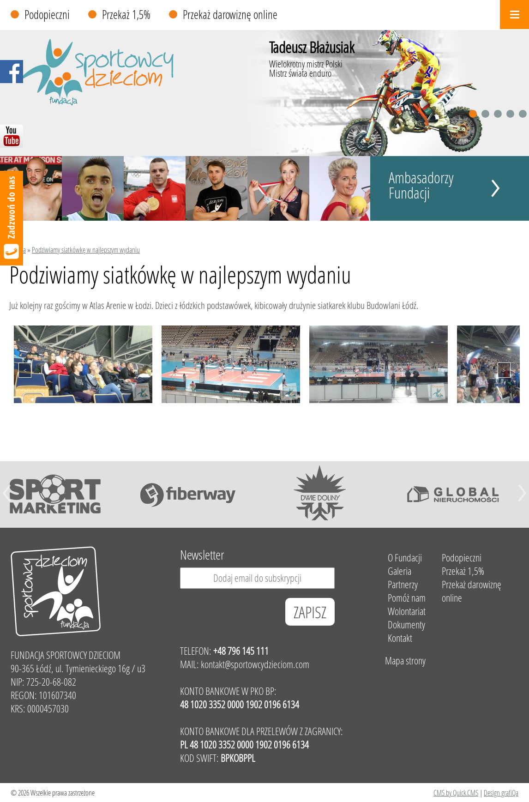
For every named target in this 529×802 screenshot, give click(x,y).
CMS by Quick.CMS (455, 792)
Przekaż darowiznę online (230, 14)
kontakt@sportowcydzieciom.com (255, 664)
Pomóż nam (407, 597)
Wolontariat (407, 611)
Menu (514, 14)
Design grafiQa (501, 792)
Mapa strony (405, 660)
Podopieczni (47, 14)
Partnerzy (403, 584)
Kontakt (400, 638)
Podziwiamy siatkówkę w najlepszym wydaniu (86, 249)
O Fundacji (405, 557)
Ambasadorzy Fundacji (421, 185)
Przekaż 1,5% (126, 14)
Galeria (399, 571)
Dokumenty (406, 624)
